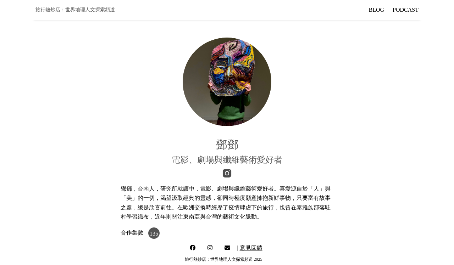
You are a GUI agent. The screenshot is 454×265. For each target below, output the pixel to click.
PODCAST (406, 10)
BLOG (376, 10)
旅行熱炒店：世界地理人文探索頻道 (75, 9)
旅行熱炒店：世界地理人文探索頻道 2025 (223, 259)
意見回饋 (251, 248)
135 (154, 234)
